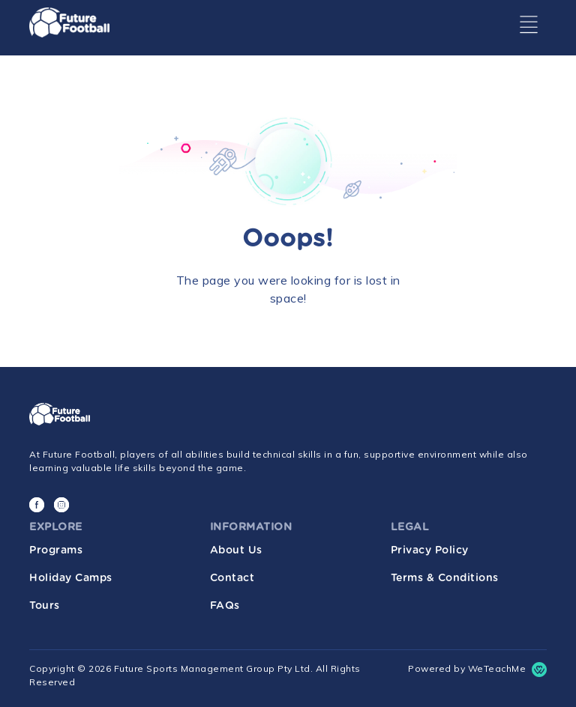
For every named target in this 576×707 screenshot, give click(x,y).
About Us (236, 550)
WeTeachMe (497, 668)
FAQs (225, 606)
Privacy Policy (430, 550)
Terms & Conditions (445, 578)
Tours (44, 606)
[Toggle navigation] (529, 25)
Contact (232, 578)
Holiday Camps (70, 578)
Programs (55, 550)
